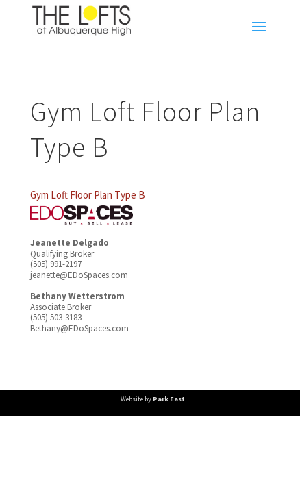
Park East (169, 398)
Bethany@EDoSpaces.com (79, 328)
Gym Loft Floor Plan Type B (87, 194)
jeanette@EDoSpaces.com (79, 275)
